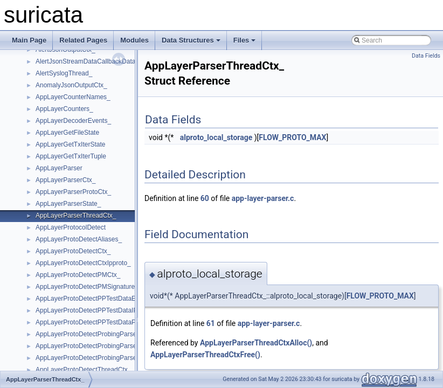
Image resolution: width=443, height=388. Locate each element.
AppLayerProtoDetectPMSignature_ (87, 286)
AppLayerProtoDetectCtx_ (73, 251)
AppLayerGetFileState (67, 132)
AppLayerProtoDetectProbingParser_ (89, 334)
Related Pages (83, 40)
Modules (134, 40)
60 (204, 198)
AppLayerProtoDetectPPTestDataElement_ (97, 298)
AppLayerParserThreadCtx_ (76, 215)
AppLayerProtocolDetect (71, 227)
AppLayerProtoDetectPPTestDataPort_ (91, 322)
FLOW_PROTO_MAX (292, 137)
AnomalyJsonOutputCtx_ (71, 85)
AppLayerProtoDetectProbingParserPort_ (95, 358)
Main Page (29, 40)
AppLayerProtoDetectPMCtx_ (78, 275)
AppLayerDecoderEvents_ (73, 120)
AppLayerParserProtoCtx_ (73, 192)
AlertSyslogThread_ (64, 73)
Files (244, 40)
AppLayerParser (59, 168)
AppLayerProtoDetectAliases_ (79, 239)
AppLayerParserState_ (68, 203)
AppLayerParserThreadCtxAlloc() (256, 342)
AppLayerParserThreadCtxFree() (205, 354)
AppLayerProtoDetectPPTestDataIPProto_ (96, 310)
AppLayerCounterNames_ (73, 97)
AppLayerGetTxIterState (70, 144)
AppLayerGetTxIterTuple (71, 156)
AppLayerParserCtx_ (65, 180)
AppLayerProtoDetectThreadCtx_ (83, 369)
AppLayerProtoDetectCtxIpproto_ (83, 263)
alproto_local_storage (216, 137)
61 (210, 323)
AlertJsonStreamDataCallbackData (85, 61)
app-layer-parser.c (263, 198)
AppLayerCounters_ (64, 109)
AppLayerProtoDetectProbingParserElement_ (101, 346)
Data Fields (426, 55)
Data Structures (191, 40)
